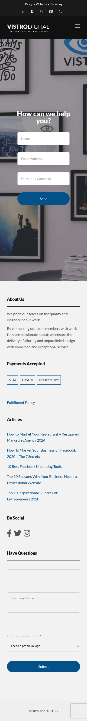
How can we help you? (24, 636)
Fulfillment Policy (21, 402)
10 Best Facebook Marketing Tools (34, 466)
